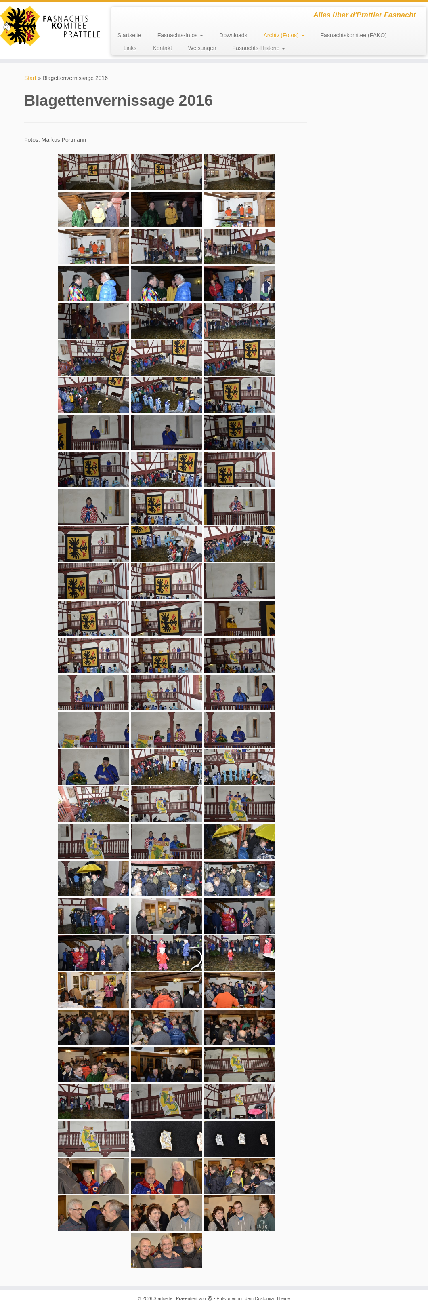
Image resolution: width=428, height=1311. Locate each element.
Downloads (233, 35)
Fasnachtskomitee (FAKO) (354, 35)
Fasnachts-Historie (259, 48)
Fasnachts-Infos (180, 35)
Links (130, 48)
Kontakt (162, 48)
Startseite (129, 35)
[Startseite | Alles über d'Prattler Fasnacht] (50, 26)
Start (30, 78)
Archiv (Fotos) (284, 35)
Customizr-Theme (272, 1298)
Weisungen (202, 48)
